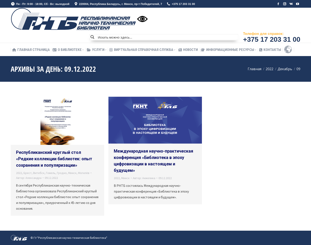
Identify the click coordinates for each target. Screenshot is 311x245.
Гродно (62, 173)
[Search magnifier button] (92, 37)
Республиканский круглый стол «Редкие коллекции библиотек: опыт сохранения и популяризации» (54, 159)
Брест (28, 173)
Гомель (50, 173)
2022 (19, 173)
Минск (72, 173)
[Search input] (167, 37)
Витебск (38, 173)
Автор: (28, 178)
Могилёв (83, 173)
